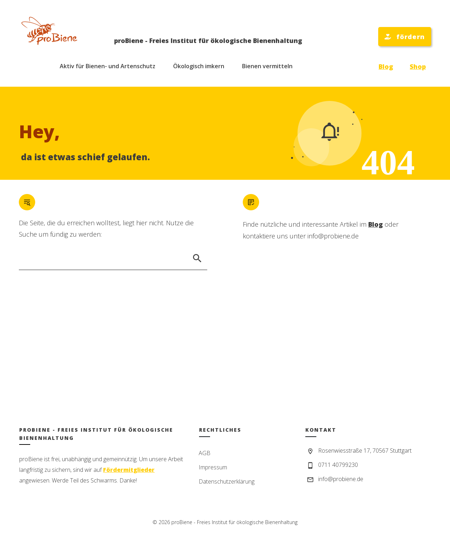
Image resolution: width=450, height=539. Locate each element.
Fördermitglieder (129, 470)
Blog (386, 66)
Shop (418, 66)
